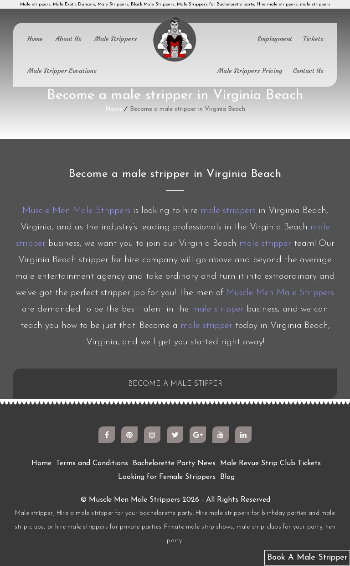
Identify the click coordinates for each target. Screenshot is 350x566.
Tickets (313, 39)
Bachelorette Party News (174, 463)
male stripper (265, 243)
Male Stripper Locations (62, 71)
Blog (227, 477)
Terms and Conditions (92, 463)
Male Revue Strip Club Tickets (270, 463)
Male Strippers (115, 39)
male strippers (228, 210)
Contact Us (308, 71)
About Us (69, 39)
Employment (274, 39)
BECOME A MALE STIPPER (175, 384)
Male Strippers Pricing (249, 71)
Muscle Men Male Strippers (76, 210)
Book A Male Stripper (307, 557)
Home (35, 39)
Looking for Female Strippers (167, 477)
